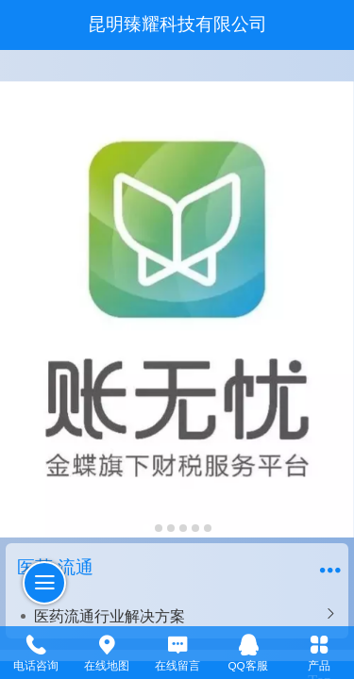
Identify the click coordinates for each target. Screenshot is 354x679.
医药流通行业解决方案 (109, 615)
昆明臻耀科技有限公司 (177, 24)
